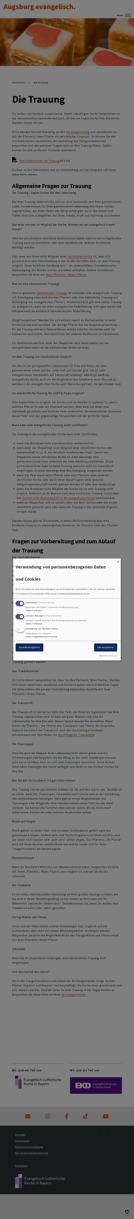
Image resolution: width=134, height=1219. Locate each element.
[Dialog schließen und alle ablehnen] (118, 561)
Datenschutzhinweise (71, 593)
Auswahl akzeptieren (29, 647)
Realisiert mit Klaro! (108, 656)
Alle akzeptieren (105, 647)
